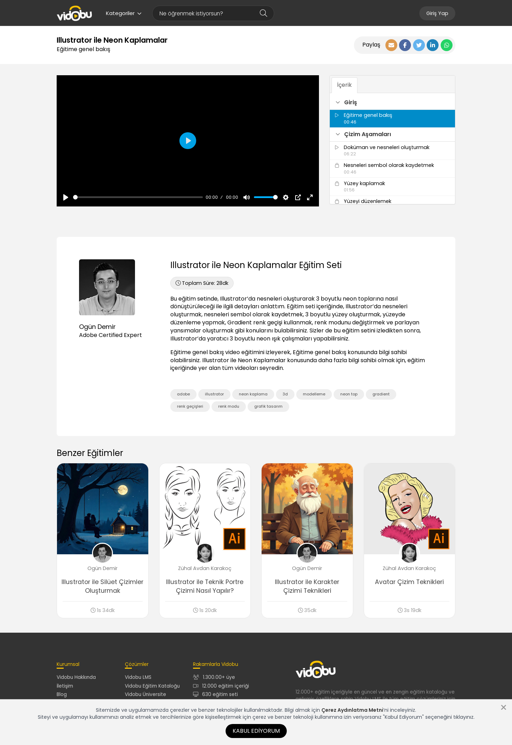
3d (285, 394)
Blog (62, 694)
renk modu (228, 406)
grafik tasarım (268, 406)
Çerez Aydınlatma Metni (352, 710)
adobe (183, 394)
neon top (348, 394)
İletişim (65, 686)
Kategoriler (124, 13)
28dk (202, 283)
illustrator (214, 394)
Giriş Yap (437, 13)
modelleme (314, 394)
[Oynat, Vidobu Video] (65, 197)
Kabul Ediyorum (256, 731)
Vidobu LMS (138, 677)
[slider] (138, 197)
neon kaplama (253, 394)
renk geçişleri (190, 406)
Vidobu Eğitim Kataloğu (152, 686)
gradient (381, 394)
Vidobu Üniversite (145, 694)
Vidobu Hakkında (76, 677)
